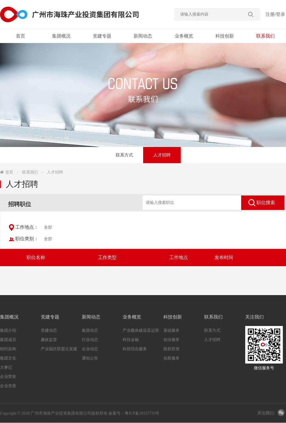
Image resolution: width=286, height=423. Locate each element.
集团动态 (90, 330)
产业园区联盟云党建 (59, 349)
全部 (48, 227)
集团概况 (61, 35)
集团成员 (8, 340)
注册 (270, 14)
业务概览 (184, 35)
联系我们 (265, 35)
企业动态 (90, 349)
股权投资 (171, 349)
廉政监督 (49, 340)
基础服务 (171, 330)
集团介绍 (8, 330)
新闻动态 (143, 35)
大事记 (6, 367)
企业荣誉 (8, 376)
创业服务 (171, 340)
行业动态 (90, 340)
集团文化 (8, 358)
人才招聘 (162, 155)
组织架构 (8, 349)
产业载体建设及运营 (141, 330)
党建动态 (49, 330)
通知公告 (90, 358)
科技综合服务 (135, 349)
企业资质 (8, 386)
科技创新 (224, 35)
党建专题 (102, 35)
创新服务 (171, 358)
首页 (20, 35)
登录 (280, 14)
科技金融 (131, 340)
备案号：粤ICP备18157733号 (133, 413)
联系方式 (124, 155)
